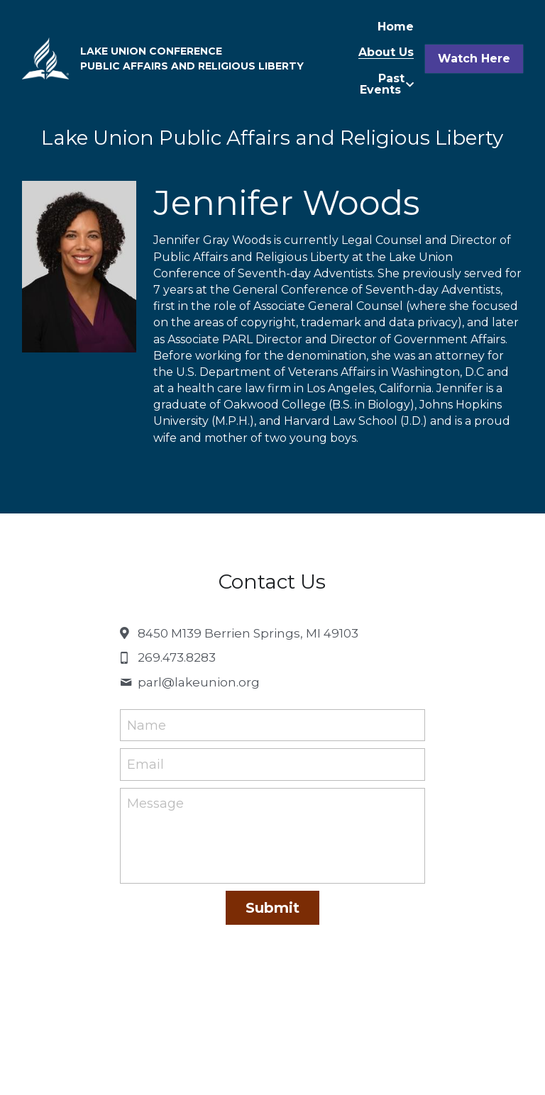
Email (145, 764)
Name (146, 725)
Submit (272, 907)
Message (155, 803)
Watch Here (474, 58)
